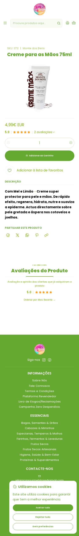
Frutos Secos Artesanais (39, 449)
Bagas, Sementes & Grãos (39, 423)
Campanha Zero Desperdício (39, 407)
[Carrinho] (74, 23)
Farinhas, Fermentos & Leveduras (40, 439)
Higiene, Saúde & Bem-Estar (39, 455)
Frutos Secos (39, 444)
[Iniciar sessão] (67, 23)
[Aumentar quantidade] (71, 143)
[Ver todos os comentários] (44, 132)
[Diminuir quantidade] (8, 143)
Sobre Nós (39, 380)
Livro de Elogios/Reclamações (40, 402)
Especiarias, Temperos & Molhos (39, 434)
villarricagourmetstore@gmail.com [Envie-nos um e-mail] (39, 478)
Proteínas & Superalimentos (39, 460)
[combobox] (36, 23)
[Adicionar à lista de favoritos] (34, 170)
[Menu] (5, 23)
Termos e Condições (39, 391)
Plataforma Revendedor (39, 396)
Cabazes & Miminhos (39, 428)
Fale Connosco (39, 386)
